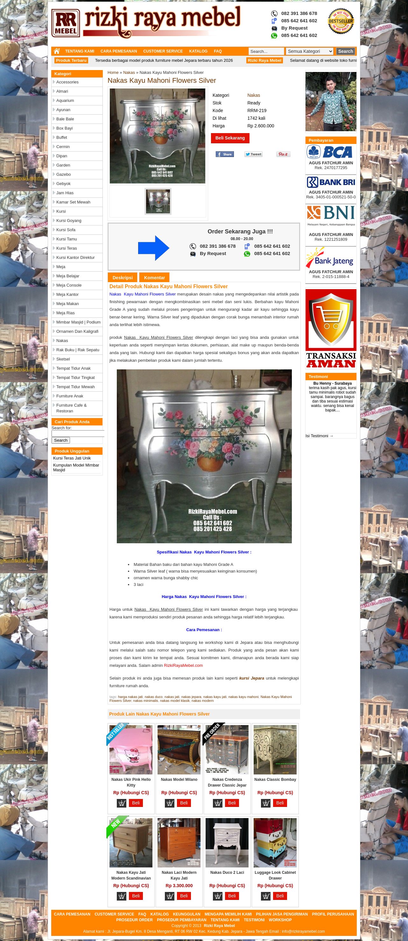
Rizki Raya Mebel (219, 925)
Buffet (61, 137)
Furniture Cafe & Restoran (71, 408)
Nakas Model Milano (179, 779)
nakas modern (203, 700)
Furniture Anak (69, 396)
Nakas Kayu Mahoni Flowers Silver (162, 80)
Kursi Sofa (65, 229)
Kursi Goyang (68, 220)
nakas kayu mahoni (244, 697)
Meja (60, 266)
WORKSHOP (280, 920)
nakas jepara (191, 697)
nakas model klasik (175, 700)
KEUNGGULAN (186, 914)
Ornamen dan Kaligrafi (77, 331)
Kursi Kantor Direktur (75, 257)
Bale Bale (65, 119)
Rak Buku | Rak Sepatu (77, 349)
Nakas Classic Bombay (275, 779)
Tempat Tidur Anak (73, 368)
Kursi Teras (66, 248)
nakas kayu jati (215, 697)
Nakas (62, 340)
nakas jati (172, 697)
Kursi (61, 211)
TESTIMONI (254, 920)
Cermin (63, 146)
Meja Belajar (67, 276)
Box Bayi (64, 128)
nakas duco (154, 697)
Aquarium (65, 100)
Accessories (67, 82)
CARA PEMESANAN (119, 51)
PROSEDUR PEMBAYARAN (181, 920)
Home (113, 72)
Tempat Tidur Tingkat (75, 377)
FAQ (218, 51)
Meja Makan (67, 303)
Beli (135, 802)
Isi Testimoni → (320, 435)
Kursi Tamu (66, 239)
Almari (62, 91)
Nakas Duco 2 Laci (227, 872)
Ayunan (63, 109)
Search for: (62, 427)
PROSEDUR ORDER (134, 920)
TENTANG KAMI (79, 51)
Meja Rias (65, 312)
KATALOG (198, 51)
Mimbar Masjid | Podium (78, 322)
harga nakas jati (130, 697)
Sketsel (63, 359)
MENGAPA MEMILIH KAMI (228, 914)
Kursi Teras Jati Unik (72, 458)
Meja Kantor (67, 294)
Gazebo (63, 174)
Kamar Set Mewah (73, 202)
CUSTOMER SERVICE (163, 51)
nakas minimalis (145, 700)
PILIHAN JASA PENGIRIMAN (282, 914)
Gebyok (63, 183)
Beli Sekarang (230, 137)
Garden (63, 165)
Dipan (61, 155)
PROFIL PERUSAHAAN (333, 914)
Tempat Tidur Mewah (75, 386)
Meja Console (69, 285)
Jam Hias (65, 192)
